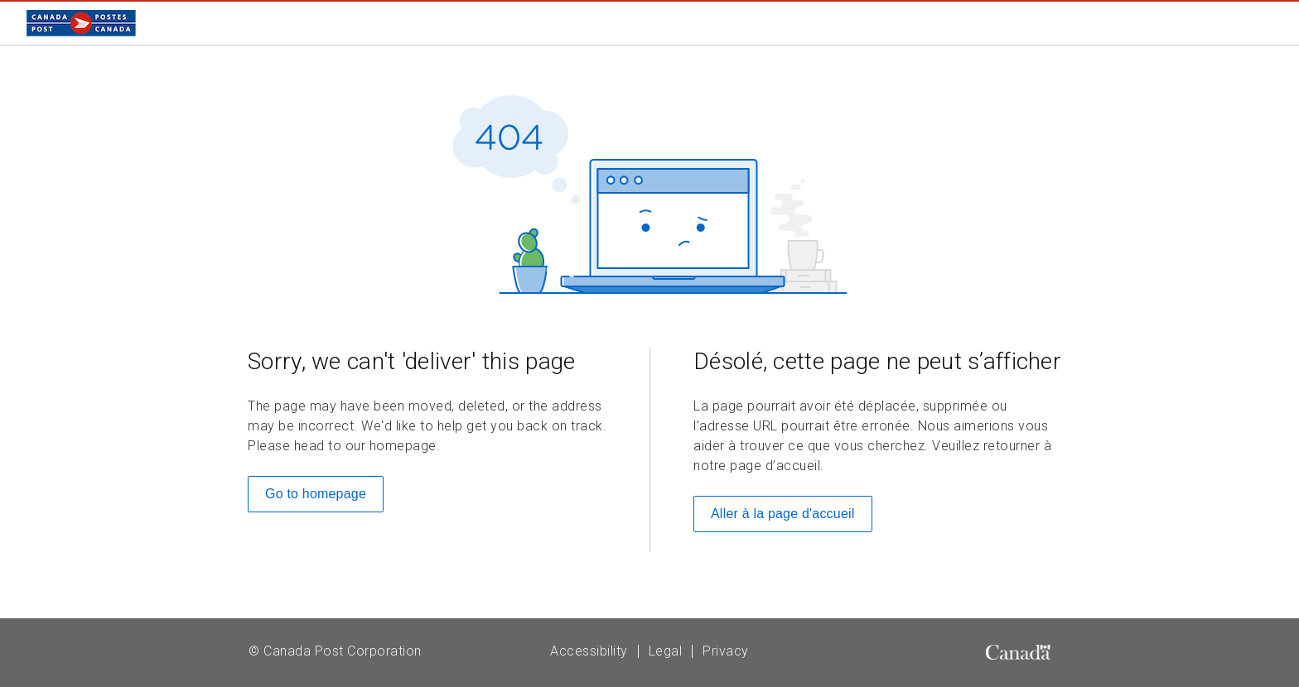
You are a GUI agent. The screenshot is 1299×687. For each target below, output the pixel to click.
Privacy (726, 651)
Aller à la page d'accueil (783, 514)
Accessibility (589, 651)
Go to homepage (315, 494)
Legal (666, 651)
